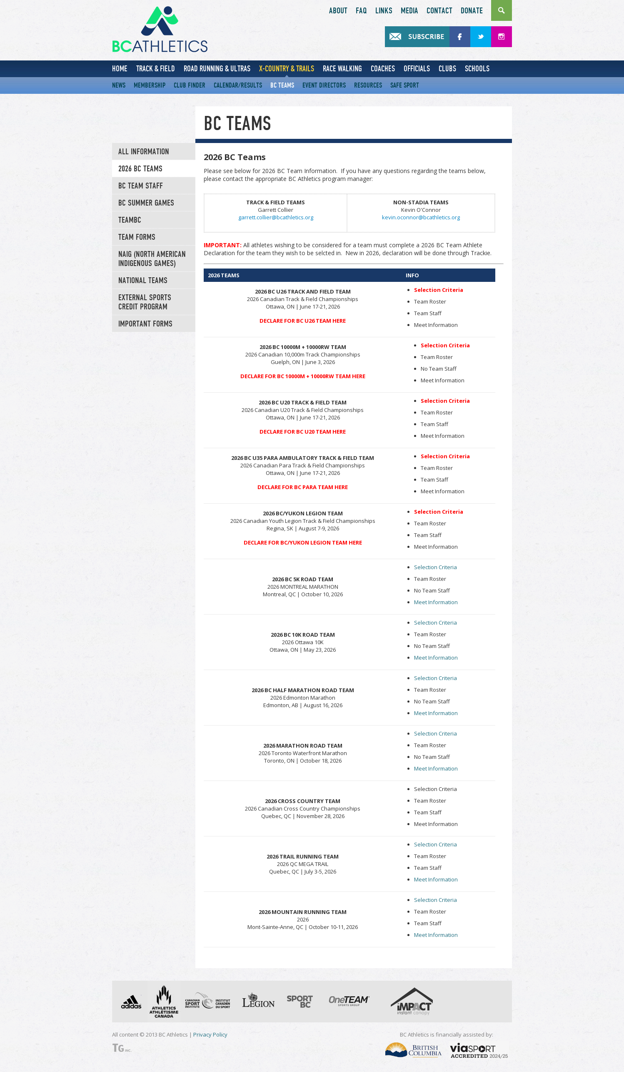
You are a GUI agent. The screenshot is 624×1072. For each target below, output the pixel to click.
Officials (417, 68)
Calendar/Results (238, 85)
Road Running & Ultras (217, 68)
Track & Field (155, 68)
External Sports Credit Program (144, 302)
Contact (439, 10)
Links (383, 10)
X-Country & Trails (286, 68)
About (338, 10)
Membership (149, 85)
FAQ (361, 10)
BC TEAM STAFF (140, 186)
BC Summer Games (146, 203)
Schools (477, 68)
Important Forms (145, 324)
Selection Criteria (435, 567)
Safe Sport (404, 85)
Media (409, 10)
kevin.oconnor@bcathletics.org (421, 217)
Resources (368, 85)
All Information (143, 151)
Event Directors (324, 85)
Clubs (447, 68)
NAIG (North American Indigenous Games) (152, 259)
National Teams (142, 280)
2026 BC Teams (140, 168)
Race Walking (342, 68)
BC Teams (282, 85)
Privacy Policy (210, 1034)
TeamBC (129, 220)
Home (119, 68)
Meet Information (436, 602)
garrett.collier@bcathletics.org (275, 217)
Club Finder (189, 85)
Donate (472, 10)
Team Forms (136, 237)
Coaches (383, 68)
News (118, 85)
